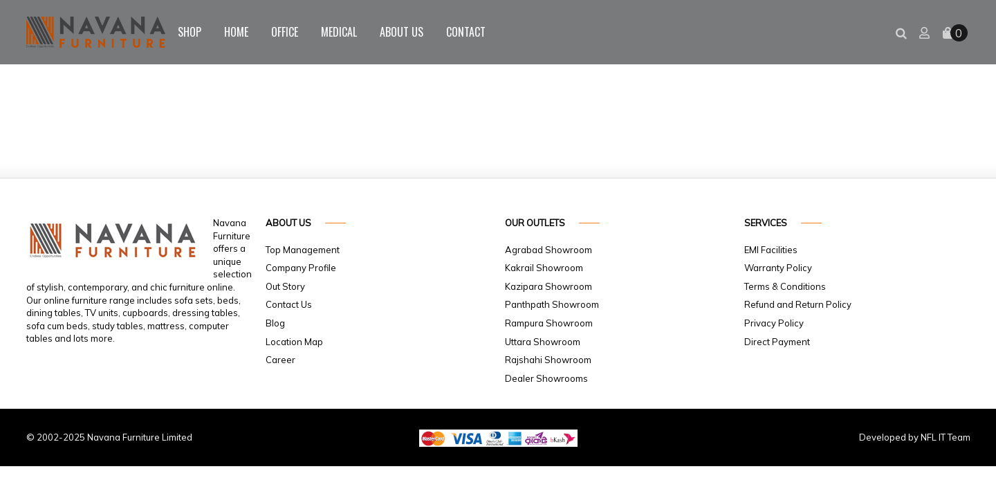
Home (236, 32)
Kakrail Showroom (544, 267)
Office (284, 32)
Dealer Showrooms (546, 378)
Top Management (303, 249)
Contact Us (289, 304)
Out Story (285, 286)
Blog (275, 323)
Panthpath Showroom (552, 304)
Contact (466, 32)
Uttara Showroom (542, 341)
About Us (401, 32)
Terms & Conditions (785, 286)
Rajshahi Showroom (548, 359)
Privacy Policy (774, 323)
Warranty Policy (778, 267)
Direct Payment (777, 341)
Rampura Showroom (549, 323)
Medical (339, 32)
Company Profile (301, 267)
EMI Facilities (770, 249)
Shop (189, 32)
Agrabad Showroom (548, 249)
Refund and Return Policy (797, 304)
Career (280, 359)
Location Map (294, 341)
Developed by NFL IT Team (914, 437)
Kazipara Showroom (548, 286)
